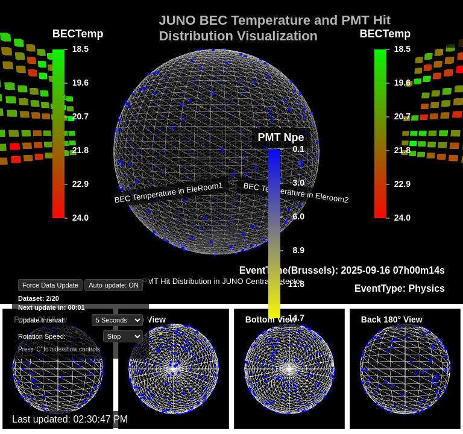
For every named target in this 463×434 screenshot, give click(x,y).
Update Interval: (41, 320)
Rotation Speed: (42, 336)
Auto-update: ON (114, 285)
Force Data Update (50, 285)
